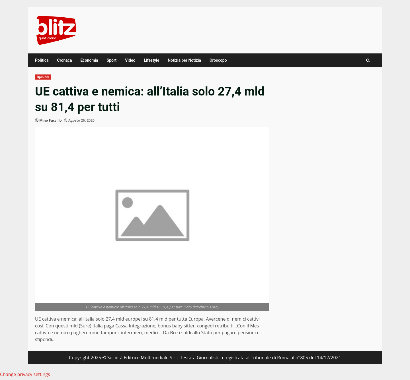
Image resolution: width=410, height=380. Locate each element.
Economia (89, 60)
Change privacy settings (25, 374)
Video (130, 60)
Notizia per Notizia (184, 60)
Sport (112, 60)
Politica (41, 60)
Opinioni (43, 77)
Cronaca (64, 60)
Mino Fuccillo (50, 120)
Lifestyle (151, 60)
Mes (254, 326)
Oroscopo (218, 60)
